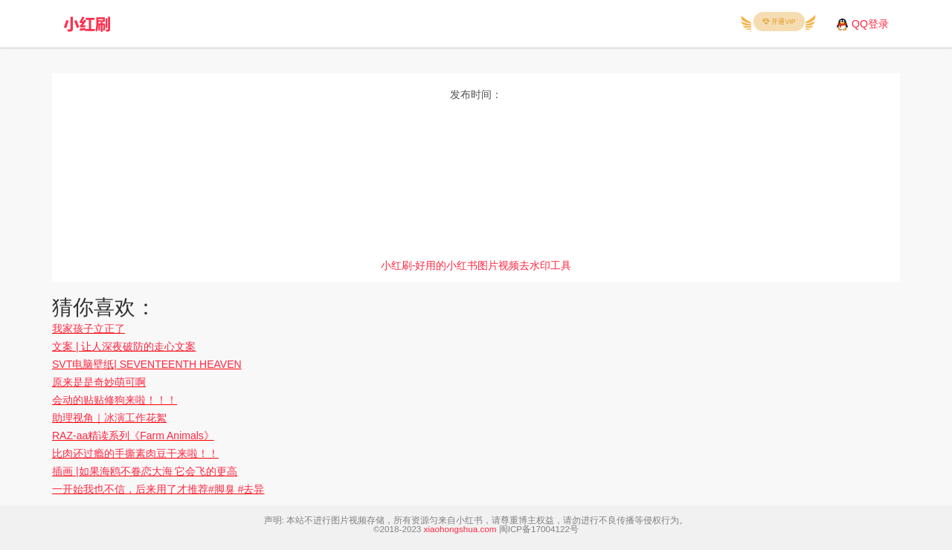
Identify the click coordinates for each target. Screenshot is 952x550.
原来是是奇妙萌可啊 (99, 382)
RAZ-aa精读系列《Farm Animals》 (133, 435)
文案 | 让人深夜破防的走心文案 (124, 346)
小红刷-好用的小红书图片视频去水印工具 (476, 265)
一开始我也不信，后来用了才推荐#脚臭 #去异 (158, 489)
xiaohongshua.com (460, 529)
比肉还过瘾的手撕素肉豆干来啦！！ (135, 453)
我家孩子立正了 (88, 328)
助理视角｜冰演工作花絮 (109, 418)
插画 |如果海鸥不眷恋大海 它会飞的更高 (144, 471)
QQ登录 (870, 24)
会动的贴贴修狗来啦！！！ (114, 400)
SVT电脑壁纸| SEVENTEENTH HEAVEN (147, 364)
